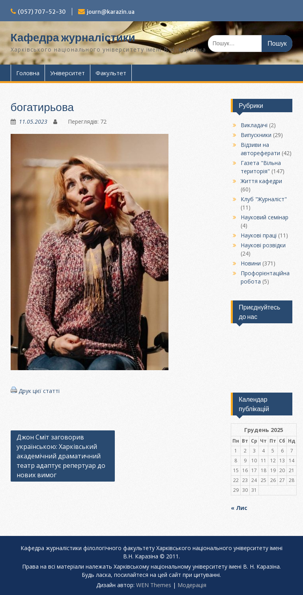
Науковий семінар (264, 217)
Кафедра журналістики (73, 37)
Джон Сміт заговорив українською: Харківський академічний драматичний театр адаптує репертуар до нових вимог (61, 456)
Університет (67, 73)
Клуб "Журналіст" (264, 199)
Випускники (256, 135)
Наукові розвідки (263, 245)
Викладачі (254, 125)
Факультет (110, 73)
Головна (27, 73)
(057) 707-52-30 (42, 11)
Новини (251, 263)
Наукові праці (259, 235)
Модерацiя (192, 585)
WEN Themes (153, 585)
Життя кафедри (261, 181)
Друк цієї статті (39, 391)
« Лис (239, 508)
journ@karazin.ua (111, 11)
